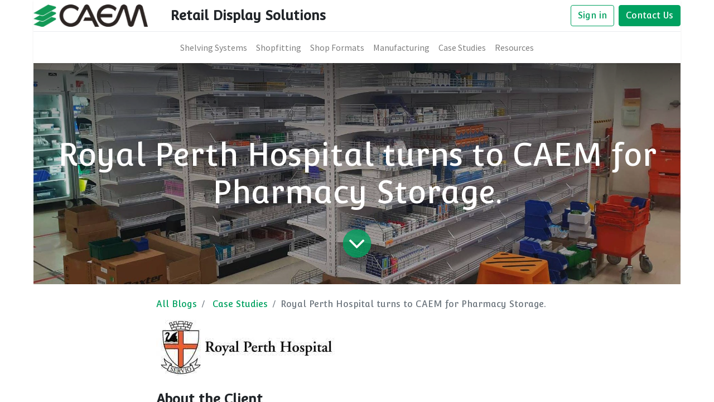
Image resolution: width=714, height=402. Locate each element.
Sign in (592, 15)
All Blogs (176, 304)
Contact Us (649, 15)
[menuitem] (214, 47)
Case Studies (240, 304)
